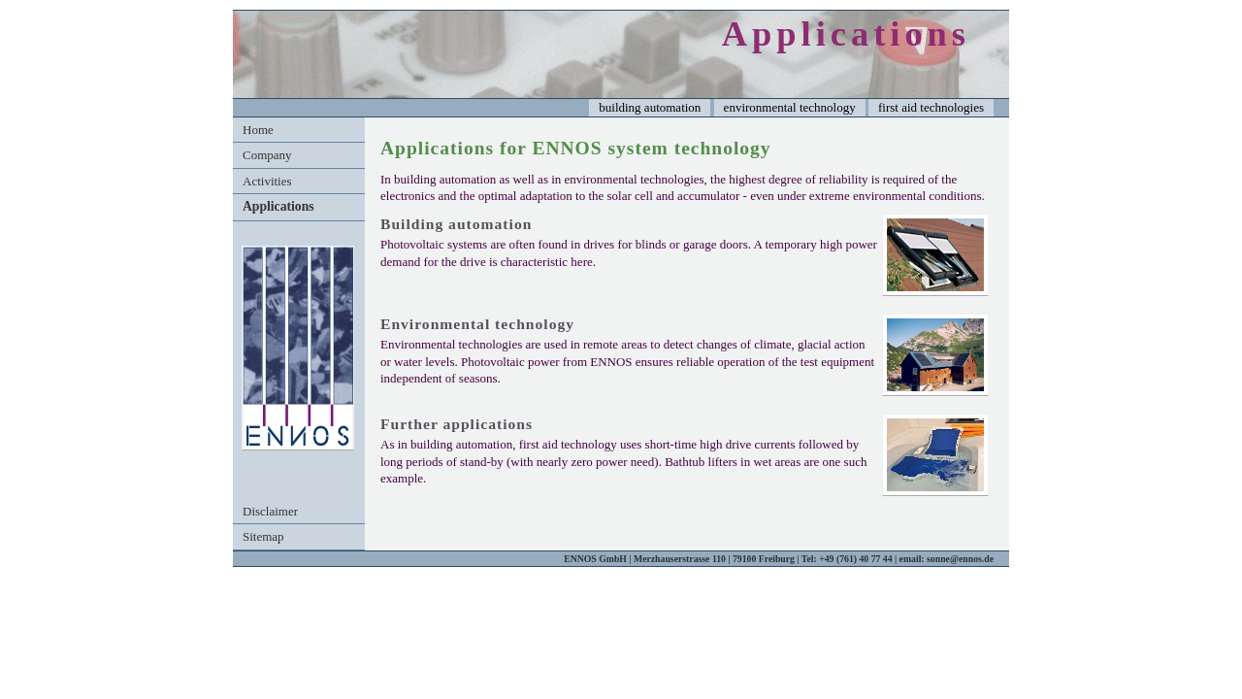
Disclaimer (270, 511)
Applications (278, 206)
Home (258, 129)
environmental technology (790, 107)
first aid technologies (931, 107)
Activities (267, 181)
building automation (650, 107)
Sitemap (263, 536)
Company (267, 155)
